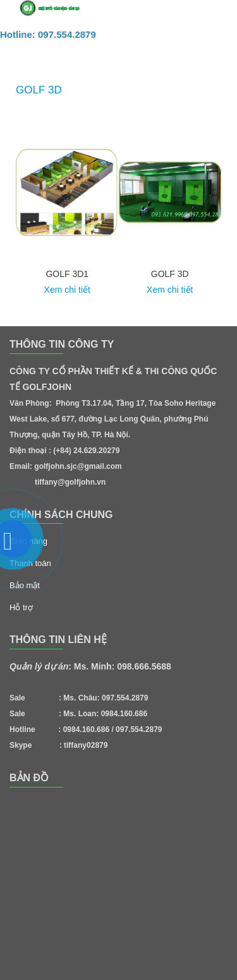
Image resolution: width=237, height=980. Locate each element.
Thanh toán (30, 563)
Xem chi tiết (67, 290)
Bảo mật (24, 585)
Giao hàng (28, 541)
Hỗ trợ (21, 607)
